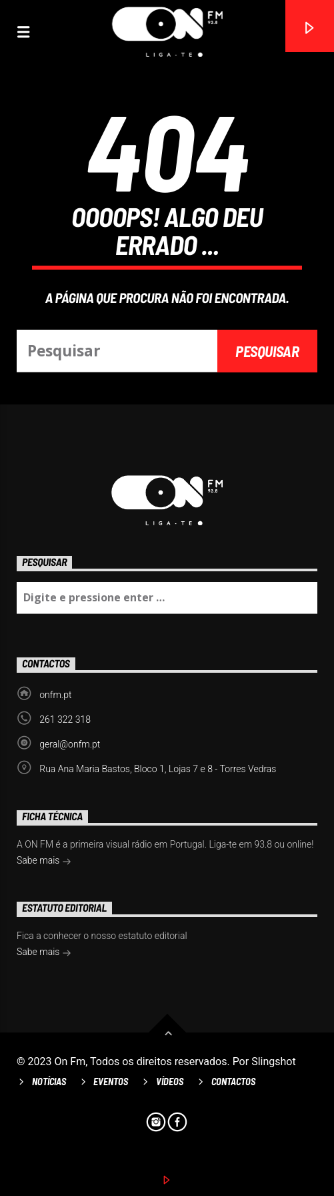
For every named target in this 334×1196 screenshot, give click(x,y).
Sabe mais (44, 861)
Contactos (233, 1081)
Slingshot (273, 1061)
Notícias (49, 1081)
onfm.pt (55, 694)
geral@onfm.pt (69, 744)
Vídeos (169, 1081)
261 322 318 (65, 719)
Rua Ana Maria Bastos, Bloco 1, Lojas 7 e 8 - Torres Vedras (157, 769)
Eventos (110, 1081)
